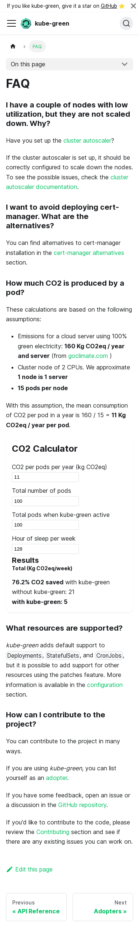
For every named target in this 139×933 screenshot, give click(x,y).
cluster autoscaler (87, 140)
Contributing (52, 832)
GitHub (109, 6)
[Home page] (13, 46)
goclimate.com (88, 355)
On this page (28, 64)
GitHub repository (82, 805)
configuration (105, 684)
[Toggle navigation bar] (11, 23)
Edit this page (29, 869)
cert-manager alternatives (89, 252)
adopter (56, 777)
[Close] (133, 6)
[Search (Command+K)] (126, 23)
